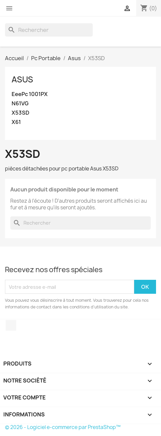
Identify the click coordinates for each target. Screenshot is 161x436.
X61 (16, 122)
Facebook (11, 325)
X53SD (20, 112)
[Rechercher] (49, 30)
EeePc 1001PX (30, 94)
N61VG (20, 103)
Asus (22, 79)
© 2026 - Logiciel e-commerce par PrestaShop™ (63, 427)
